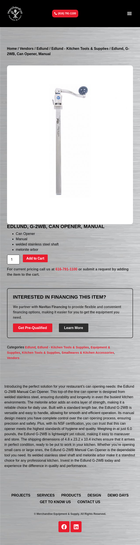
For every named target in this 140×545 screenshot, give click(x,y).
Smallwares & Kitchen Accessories (88, 352)
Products (71, 495)
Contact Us (88, 502)
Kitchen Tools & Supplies (41, 352)
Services (46, 495)
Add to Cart (35, 258)
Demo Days (118, 495)
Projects (20, 495)
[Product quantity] (13, 260)
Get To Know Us (55, 502)
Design (94, 495)
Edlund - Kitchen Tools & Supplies (80, 48)
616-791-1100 (66, 269)
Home (12, 48)
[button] (129, 13)
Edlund (42, 48)
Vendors (27, 48)
